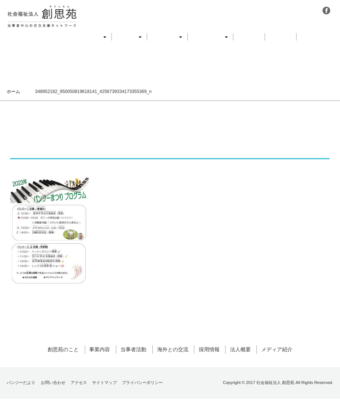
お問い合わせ (53, 396)
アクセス (79, 396)
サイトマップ (104, 396)
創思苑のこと (88, 36)
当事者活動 (167, 36)
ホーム (13, 91)
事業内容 (129, 36)
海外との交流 (210, 36)
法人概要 (280, 36)
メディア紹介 (317, 36)
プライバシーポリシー (142, 396)
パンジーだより (21, 396)
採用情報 (249, 36)
